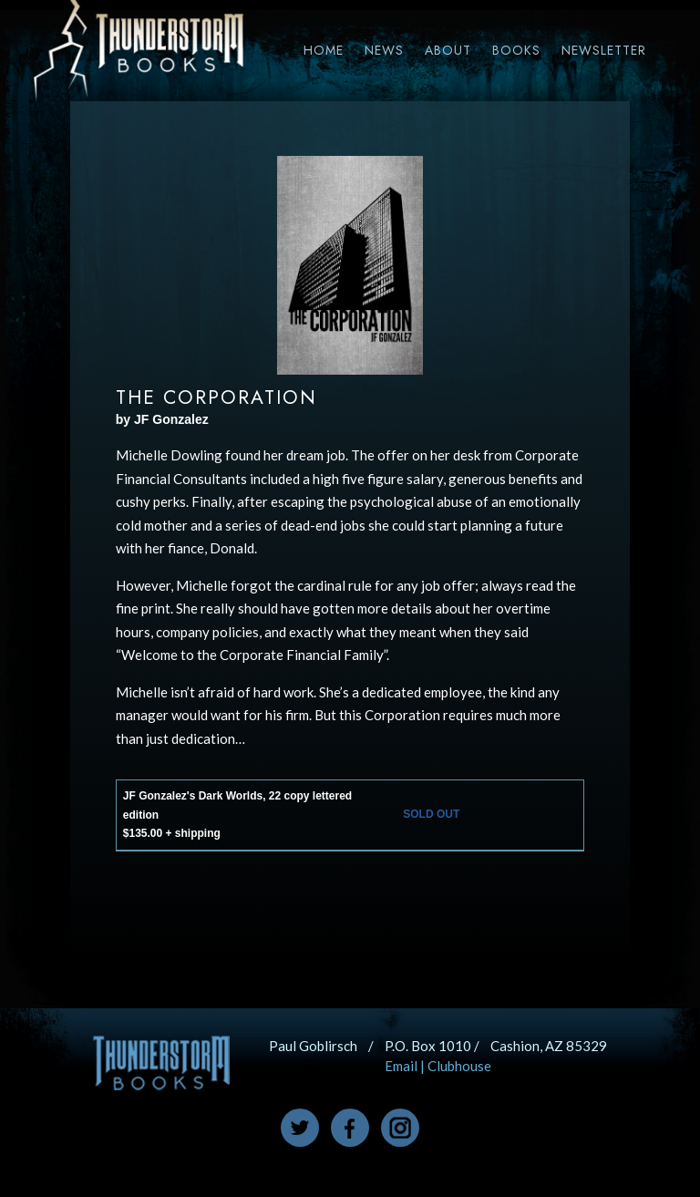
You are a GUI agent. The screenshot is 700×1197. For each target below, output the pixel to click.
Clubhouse (459, 1066)
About (448, 50)
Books (516, 50)
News (384, 50)
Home (324, 50)
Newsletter (603, 50)
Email (401, 1066)
